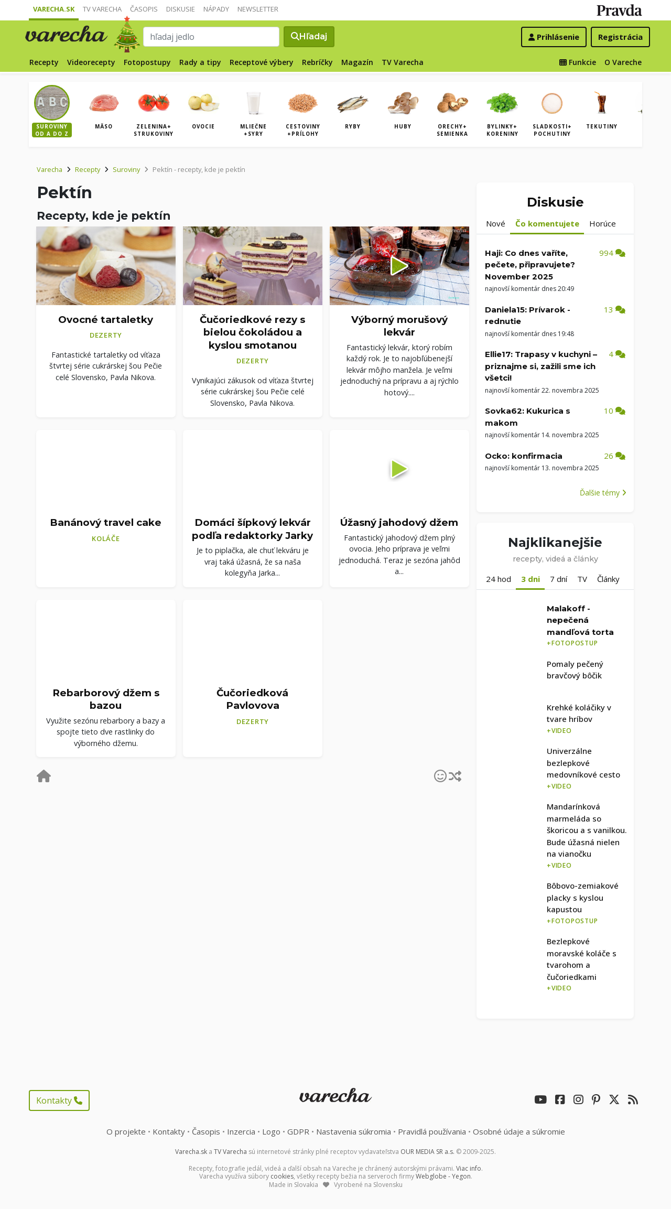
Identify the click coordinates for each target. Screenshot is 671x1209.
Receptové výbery (262, 62)
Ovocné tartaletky (105, 320)
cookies (282, 1176)
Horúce (602, 223)
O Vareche (623, 62)
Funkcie (577, 62)
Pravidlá (432, 1131)
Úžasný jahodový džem (399, 522)
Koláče (106, 538)
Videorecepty (91, 62)
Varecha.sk (53, 9)
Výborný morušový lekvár (399, 326)
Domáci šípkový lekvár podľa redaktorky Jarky (252, 529)
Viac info (468, 1168)
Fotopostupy (147, 62)
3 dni (530, 579)
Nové (495, 223)
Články (608, 579)
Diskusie (180, 9)
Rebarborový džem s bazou (105, 699)
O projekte (126, 1131)
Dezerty (106, 335)
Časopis (144, 9)
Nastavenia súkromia (353, 1131)
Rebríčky (317, 62)
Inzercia (241, 1131)
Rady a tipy (200, 62)
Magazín (357, 62)
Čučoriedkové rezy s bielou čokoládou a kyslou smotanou (252, 332)
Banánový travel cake (105, 522)
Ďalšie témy (603, 493)
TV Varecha (102, 9)
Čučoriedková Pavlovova (252, 699)
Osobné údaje (519, 1131)
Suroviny (126, 169)
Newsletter (257, 9)
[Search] (211, 37)
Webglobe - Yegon (443, 1176)
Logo (271, 1131)
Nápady (216, 9)
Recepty (44, 62)
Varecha (49, 169)
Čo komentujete (547, 223)
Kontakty (59, 1100)
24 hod (498, 579)
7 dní (558, 579)
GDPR (298, 1131)
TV (582, 579)
